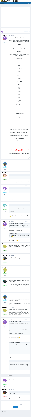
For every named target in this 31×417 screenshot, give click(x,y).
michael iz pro (4, 202)
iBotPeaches (4, 389)
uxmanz (4, 377)
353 (5, 211)
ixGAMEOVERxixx (5, 172)
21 (4, 43)
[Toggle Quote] (9, 223)
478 (5, 181)
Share (22, 31)
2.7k (5, 287)
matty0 (4, 294)
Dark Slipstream (5, 278)
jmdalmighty (4, 243)
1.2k (5, 252)
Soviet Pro (5, 31)
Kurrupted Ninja (5, 255)
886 (5, 169)
